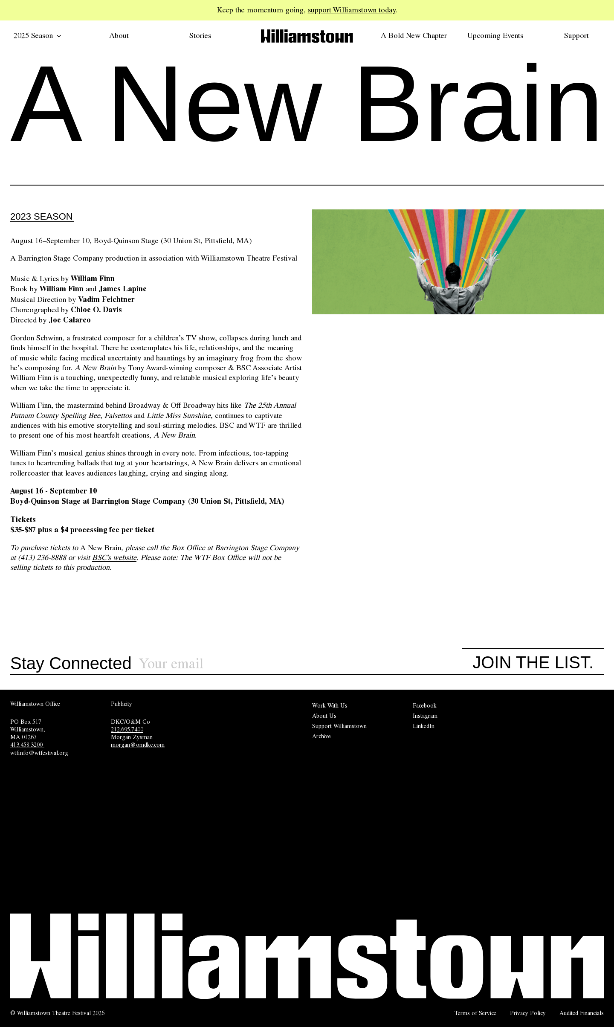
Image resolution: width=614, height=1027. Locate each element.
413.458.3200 (27, 744)
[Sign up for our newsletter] (301, 664)
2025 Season (37, 35)
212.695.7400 (127, 729)
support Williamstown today (352, 10)
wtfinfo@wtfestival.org (39, 752)
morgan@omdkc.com (138, 744)
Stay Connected (71, 664)
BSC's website (114, 557)
